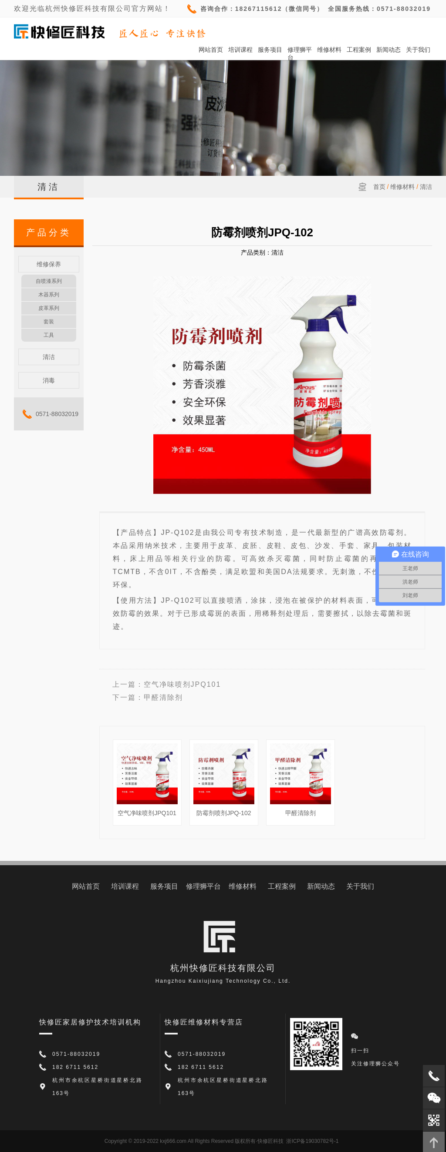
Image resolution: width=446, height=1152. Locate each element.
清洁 (426, 186)
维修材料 (329, 49)
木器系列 (48, 295)
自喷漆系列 (49, 281)
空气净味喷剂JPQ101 (182, 684)
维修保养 (49, 264)
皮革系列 (48, 308)
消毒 (49, 380)
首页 (379, 186)
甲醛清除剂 (163, 697)
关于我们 (418, 49)
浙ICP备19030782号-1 (312, 1141)
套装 (49, 322)
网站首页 (211, 49)
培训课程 (240, 49)
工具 (49, 335)
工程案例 (359, 49)
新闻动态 (388, 49)
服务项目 (270, 49)
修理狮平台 (299, 50)
